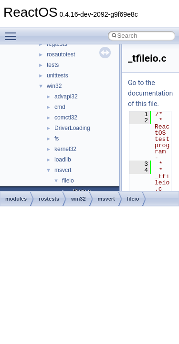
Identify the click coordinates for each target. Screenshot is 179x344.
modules (16, 199)
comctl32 (65, 117)
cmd (59, 107)
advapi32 (66, 96)
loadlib (62, 159)
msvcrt (62, 170)
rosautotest (61, 54)
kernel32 (65, 149)
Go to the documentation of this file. (150, 93)
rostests (49, 199)
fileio (68, 180)
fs (56, 138)
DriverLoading (72, 128)
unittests (57, 75)
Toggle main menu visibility (13, 32)
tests (53, 65)
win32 (54, 86)
